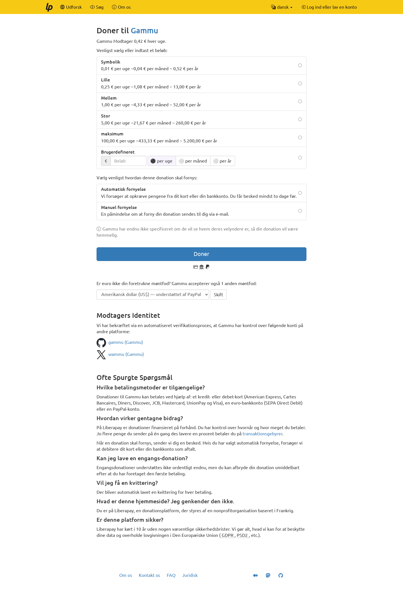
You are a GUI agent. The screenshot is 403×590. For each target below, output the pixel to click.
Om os (125, 575)
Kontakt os (149, 575)
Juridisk (190, 575)
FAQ (171, 575)
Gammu (144, 30)
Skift (218, 294)
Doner (201, 254)
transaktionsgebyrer (262, 433)
